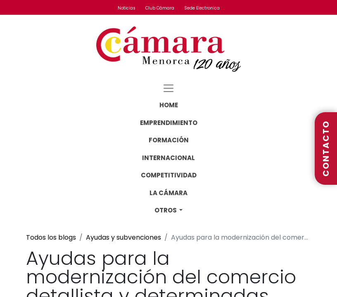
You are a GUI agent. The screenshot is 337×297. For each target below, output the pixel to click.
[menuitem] (168, 105)
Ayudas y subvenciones (123, 237)
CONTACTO (326, 148)
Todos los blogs (51, 237)
